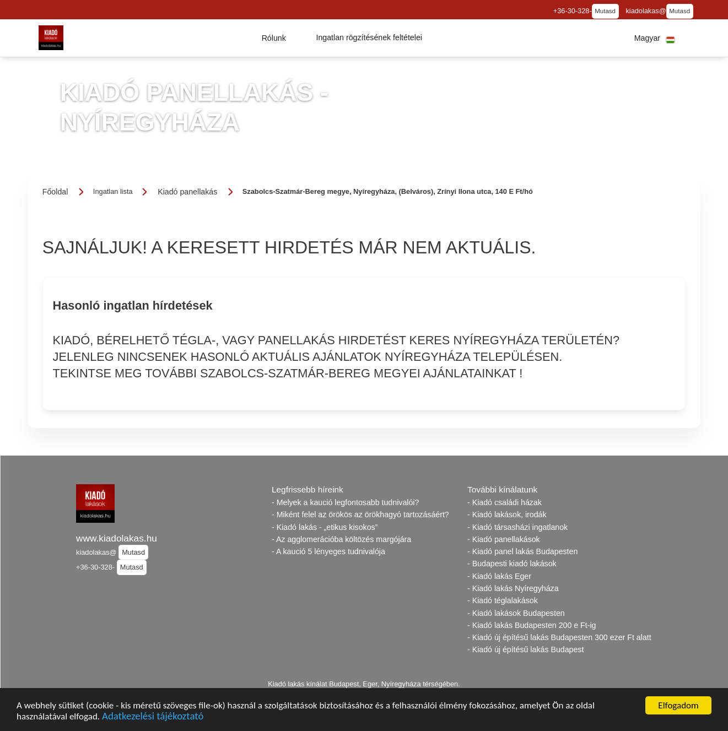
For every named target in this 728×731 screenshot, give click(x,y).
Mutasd (605, 11)
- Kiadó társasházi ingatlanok (517, 527)
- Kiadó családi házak (504, 502)
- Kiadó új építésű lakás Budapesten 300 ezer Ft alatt (559, 637)
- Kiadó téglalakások (502, 600)
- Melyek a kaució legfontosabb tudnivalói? (345, 502)
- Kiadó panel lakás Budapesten (522, 551)
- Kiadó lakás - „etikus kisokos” (325, 527)
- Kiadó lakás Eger (499, 576)
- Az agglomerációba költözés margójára (341, 539)
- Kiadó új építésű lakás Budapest (525, 649)
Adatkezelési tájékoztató (152, 719)
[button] (273, 38)
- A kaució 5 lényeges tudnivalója (328, 551)
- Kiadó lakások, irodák (507, 514)
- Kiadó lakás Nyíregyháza (513, 588)
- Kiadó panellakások (503, 539)
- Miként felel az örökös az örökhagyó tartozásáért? (360, 514)
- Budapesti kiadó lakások (512, 563)
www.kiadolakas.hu (116, 538)
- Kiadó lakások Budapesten (516, 613)
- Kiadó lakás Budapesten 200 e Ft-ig (531, 625)
